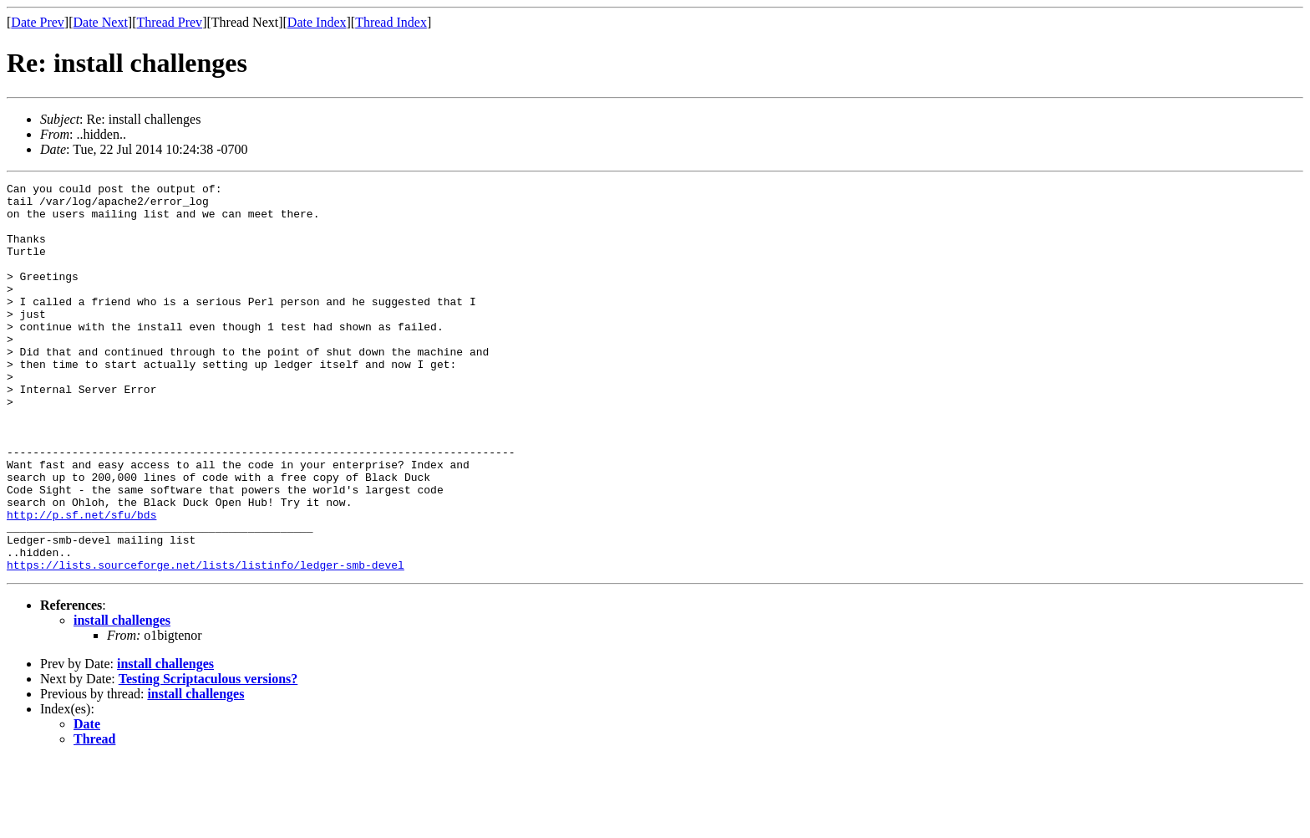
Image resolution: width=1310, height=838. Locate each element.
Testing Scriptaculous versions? (208, 756)
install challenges (122, 698)
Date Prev (37, 22)
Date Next (101, 22)
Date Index (317, 22)
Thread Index (391, 22)
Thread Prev (169, 22)
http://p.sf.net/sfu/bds (81, 582)
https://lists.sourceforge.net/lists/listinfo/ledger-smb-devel (205, 642)
